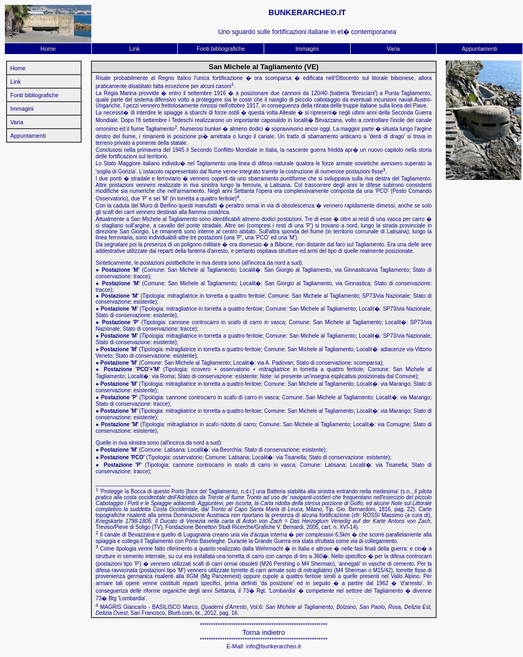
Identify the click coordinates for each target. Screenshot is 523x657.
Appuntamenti (480, 48)
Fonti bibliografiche (221, 48)
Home (48, 48)
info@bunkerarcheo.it (273, 646)
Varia (393, 48)
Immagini (307, 48)
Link (134, 48)
